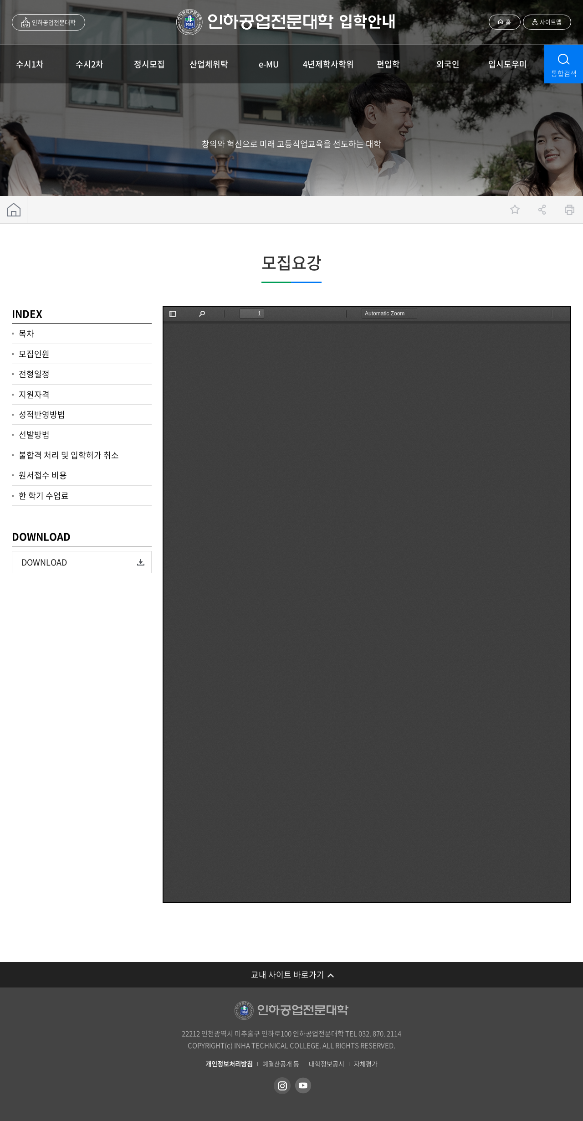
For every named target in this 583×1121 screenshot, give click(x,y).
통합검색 (564, 73)
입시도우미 (507, 64)
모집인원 (34, 354)
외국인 (448, 64)
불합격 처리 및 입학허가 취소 (69, 455)
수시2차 (89, 64)
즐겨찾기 (514, 209)
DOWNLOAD (44, 562)
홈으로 (13, 209)
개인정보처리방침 (229, 1063)
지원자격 (34, 394)
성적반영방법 (42, 414)
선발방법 (34, 434)
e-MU (269, 64)
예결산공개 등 (280, 1063)
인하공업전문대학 (54, 22)
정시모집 (149, 64)
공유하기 (542, 209)
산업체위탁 (208, 64)
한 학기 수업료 (44, 495)
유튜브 (303, 1085)
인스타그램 (282, 1085)
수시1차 (30, 64)
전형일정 (34, 374)
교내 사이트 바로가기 (287, 974)
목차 (26, 333)
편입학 (388, 64)
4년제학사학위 (328, 64)
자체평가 (366, 1063)
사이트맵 (551, 21)
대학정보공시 (326, 1063)
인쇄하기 (569, 209)
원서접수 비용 (43, 475)
